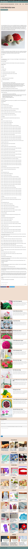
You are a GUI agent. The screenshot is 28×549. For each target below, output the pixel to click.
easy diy (5, 282)
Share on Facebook (3, 286)
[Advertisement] (14, 18)
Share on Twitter (12, 286)
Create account (17, 1)
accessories (2, 282)
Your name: (2, 420)
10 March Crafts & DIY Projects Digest (5, 6)
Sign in (14, 1)
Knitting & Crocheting (4, 9)
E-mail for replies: (3, 423)
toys (7, 282)
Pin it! (8, 286)
